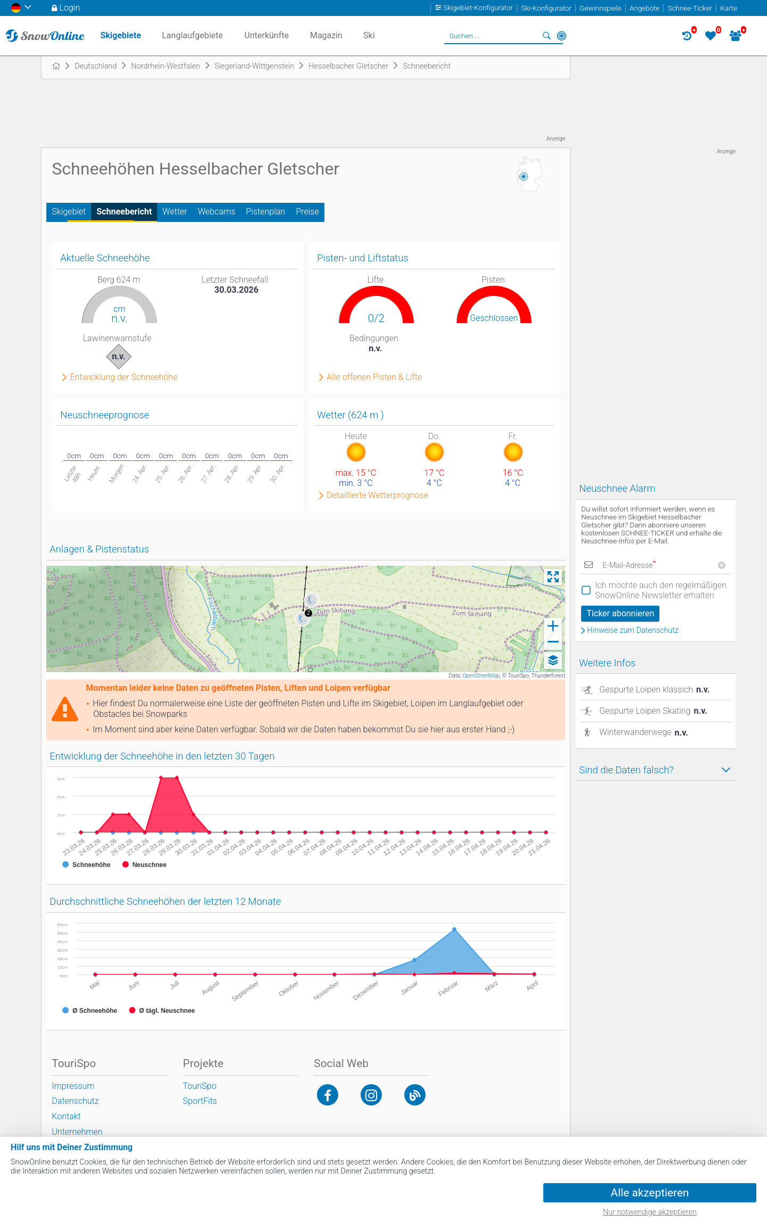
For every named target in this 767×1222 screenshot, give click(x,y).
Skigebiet (69, 212)
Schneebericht (124, 212)
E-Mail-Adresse (629, 565)
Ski (369, 35)
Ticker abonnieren (620, 613)
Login (69, 8)
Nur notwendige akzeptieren (650, 1212)
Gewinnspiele (600, 8)
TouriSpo (199, 1086)
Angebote (644, 8)
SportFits (200, 1101)
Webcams (216, 212)
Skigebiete (120, 35)
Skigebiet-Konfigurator (478, 8)
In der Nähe (561, 36)
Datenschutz (75, 1101)
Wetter (174, 212)
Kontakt (66, 1116)
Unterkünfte (266, 35)
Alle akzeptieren (650, 1192)
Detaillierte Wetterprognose (377, 495)
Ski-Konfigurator (546, 8)
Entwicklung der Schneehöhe (123, 377)
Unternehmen (77, 1132)
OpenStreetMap (481, 675)
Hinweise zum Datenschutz (633, 630)
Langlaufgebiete (192, 35)
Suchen (546, 36)
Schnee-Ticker (690, 8)
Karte (728, 8)
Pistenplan (265, 212)
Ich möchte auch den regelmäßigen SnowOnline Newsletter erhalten (661, 590)
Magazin (326, 35)
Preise (307, 212)
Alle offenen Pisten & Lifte (374, 377)
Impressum (73, 1086)
